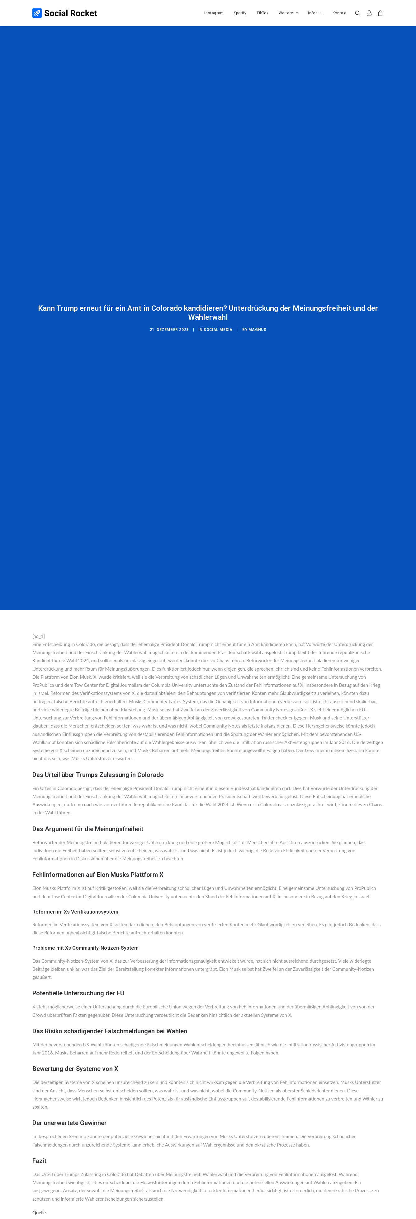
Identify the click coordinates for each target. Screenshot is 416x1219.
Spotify (240, 13)
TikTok (263, 13)
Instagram (214, 13)
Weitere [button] (288, 13)
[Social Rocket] (64, 13)
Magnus (257, 289)
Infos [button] (315, 13)
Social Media (218, 289)
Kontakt (340, 13)
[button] (359, 13)
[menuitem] (214, 13)
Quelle (39, 1131)
